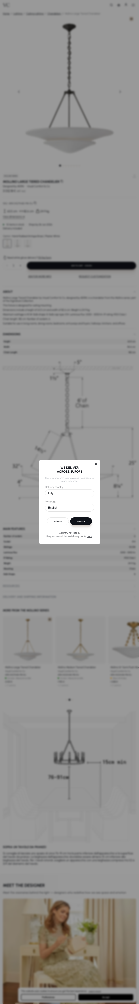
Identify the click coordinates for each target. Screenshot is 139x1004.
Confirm (81, 521)
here (89, 536)
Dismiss (58, 521)
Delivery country (54, 487)
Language (50, 501)
